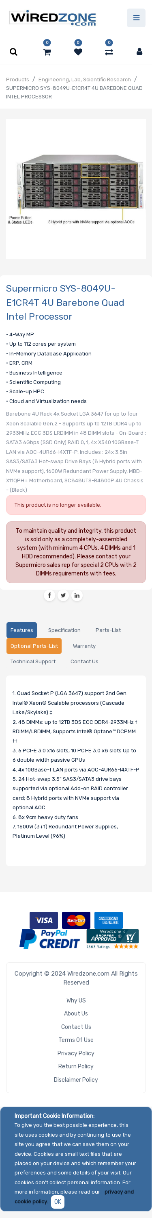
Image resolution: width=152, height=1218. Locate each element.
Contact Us (76, 1027)
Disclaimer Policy (76, 1079)
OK (57, 1201)
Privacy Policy (76, 1053)
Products (17, 79)
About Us (76, 1013)
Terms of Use (76, 1040)
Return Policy (76, 1066)
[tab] (21, 630)
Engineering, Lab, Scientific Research (85, 79)
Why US (76, 1000)
